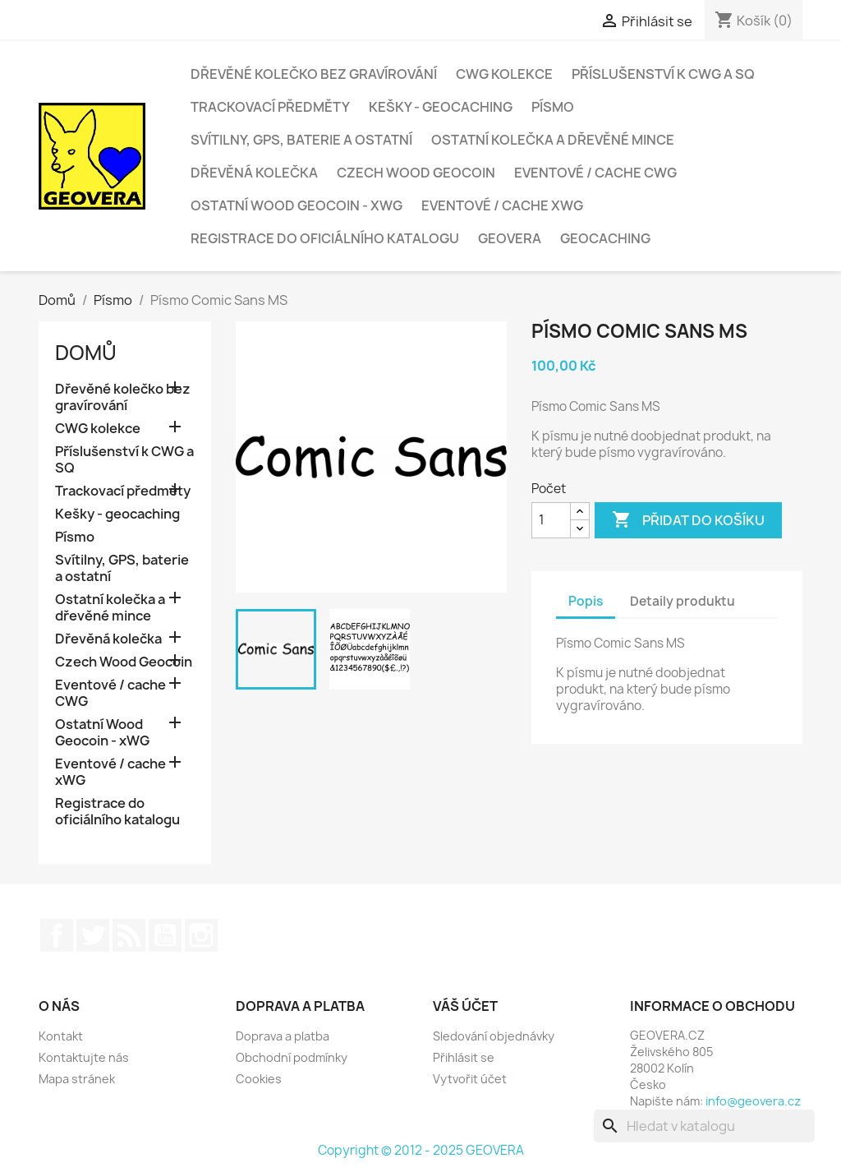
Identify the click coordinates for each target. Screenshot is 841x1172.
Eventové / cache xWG (502, 205)
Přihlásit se (463, 1057)
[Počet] (551, 520)
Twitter (92, 935)
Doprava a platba (282, 1036)
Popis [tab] (585, 601)
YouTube (165, 935)
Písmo (552, 107)
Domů (86, 353)
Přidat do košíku (688, 520)
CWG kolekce (504, 74)
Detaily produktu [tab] (682, 601)
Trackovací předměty (270, 107)
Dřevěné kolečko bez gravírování (314, 74)
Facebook (56, 935)
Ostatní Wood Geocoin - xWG (296, 205)
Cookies (259, 1079)
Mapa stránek (77, 1079)
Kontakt (61, 1036)
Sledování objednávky (493, 1036)
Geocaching (605, 238)
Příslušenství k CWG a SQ (663, 74)
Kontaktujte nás (84, 1057)
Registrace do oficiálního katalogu (325, 238)
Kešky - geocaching (440, 107)
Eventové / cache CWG (595, 173)
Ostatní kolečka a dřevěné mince (552, 140)
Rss (129, 935)
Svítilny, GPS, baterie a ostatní (301, 140)
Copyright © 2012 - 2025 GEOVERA (421, 1150)
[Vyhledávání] (704, 1126)
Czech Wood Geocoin (416, 173)
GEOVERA (509, 238)
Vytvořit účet (470, 1079)
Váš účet (465, 1006)
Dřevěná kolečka (254, 173)
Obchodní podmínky (291, 1057)
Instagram (201, 935)
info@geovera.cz (753, 1101)
